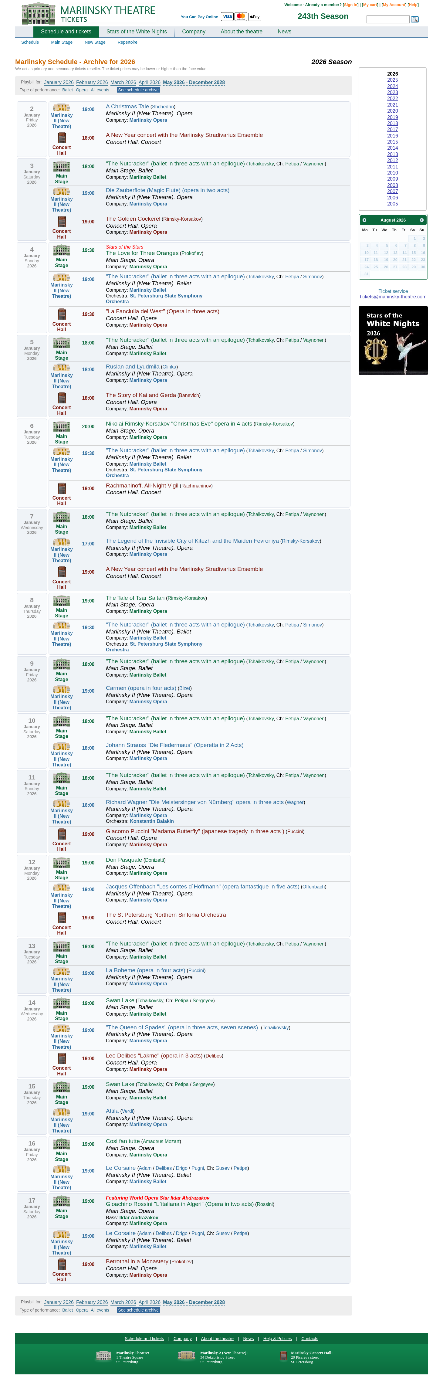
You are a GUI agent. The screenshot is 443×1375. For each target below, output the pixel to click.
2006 (392, 197)
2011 (392, 166)
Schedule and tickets (66, 32)
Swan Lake (120, 1000)
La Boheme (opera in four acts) (145, 970)
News (284, 32)
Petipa (292, 163)
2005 (392, 203)
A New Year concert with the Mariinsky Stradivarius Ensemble (184, 135)
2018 (392, 123)
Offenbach (314, 886)
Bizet (184, 688)
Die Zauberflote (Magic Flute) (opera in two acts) (168, 190)
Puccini (295, 831)
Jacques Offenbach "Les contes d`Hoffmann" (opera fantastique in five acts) (202, 886)
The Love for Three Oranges (142, 253)
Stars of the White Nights (137, 32)
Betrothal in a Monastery (137, 1261)
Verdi (127, 1111)
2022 (392, 98)
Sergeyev (203, 1000)
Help (413, 4)
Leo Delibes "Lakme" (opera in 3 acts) (154, 1055)
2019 (392, 117)
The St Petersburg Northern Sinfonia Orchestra (166, 915)
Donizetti (154, 860)
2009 (392, 179)
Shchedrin (163, 106)
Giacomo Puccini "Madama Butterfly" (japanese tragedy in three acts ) (195, 831)
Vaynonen (314, 163)
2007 (392, 191)
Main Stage (62, 42)
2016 (392, 135)
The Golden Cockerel (133, 219)
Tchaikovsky (261, 163)
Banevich (189, 395)
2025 (392, 80)
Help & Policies (277, 1338)
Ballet (67, 89)
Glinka (169, 366)
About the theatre (241, 32)
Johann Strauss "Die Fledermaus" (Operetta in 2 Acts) (175, 745)
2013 (392, 154)
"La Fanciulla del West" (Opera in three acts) (162, 311)
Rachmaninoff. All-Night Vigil (142, 485)
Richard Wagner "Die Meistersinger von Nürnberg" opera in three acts (195, 802)
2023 (392, 92)
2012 (392, 160)
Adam (145, 1168)
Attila (113, 1111)
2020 (392, 111)
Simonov (312, 276)
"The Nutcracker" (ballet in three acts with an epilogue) (175, 163)
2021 (392, 104)
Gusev (222, 1168)
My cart (370, 4)
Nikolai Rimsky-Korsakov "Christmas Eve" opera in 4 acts (179, 423)
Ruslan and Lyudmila (133, 366)
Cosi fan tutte (123, 1141)
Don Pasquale (124, 860)
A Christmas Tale (127, 106)
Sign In (350, 4)
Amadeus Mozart (161, 1141)
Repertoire (127, 42)
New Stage (95, 42)
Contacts (309, 1338)
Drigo (182, 1168)
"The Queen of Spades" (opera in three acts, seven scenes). (183, 1027)
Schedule (30, 42)
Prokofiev (191, 253)
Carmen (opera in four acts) (141, 688)
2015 (392, 141)
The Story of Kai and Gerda (141, 395)
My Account (394, 4)
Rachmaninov (196, 485)
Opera (82, 89)
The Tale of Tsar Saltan (135, 598)
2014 (392, 148)
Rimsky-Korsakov (182, 219)
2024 (392, 86)
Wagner (295, 802)
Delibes (214, 1055)
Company (193, 32)
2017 (392, 129)
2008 (392, 185)
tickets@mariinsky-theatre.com (393, 296)
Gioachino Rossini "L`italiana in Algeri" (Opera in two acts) (180, 1204)
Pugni (197, 1168)
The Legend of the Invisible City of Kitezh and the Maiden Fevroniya (192, 541)
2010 (392, 172)
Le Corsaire (121, 1168)
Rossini (264, 1204)
